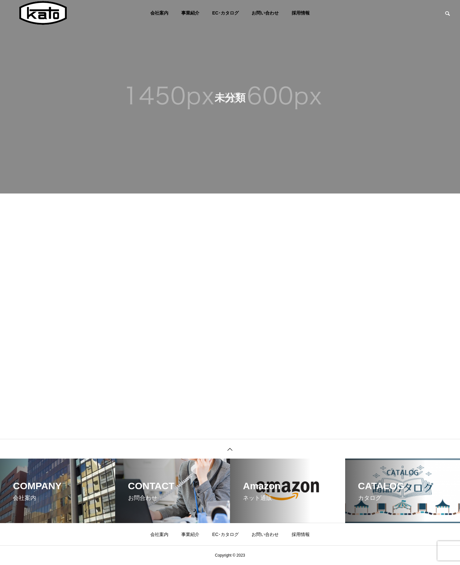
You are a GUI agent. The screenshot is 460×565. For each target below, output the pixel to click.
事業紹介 (190, 12)
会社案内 (159, 12)
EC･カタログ (225, 12)
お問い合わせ (265, 12)
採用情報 (301, 12)
